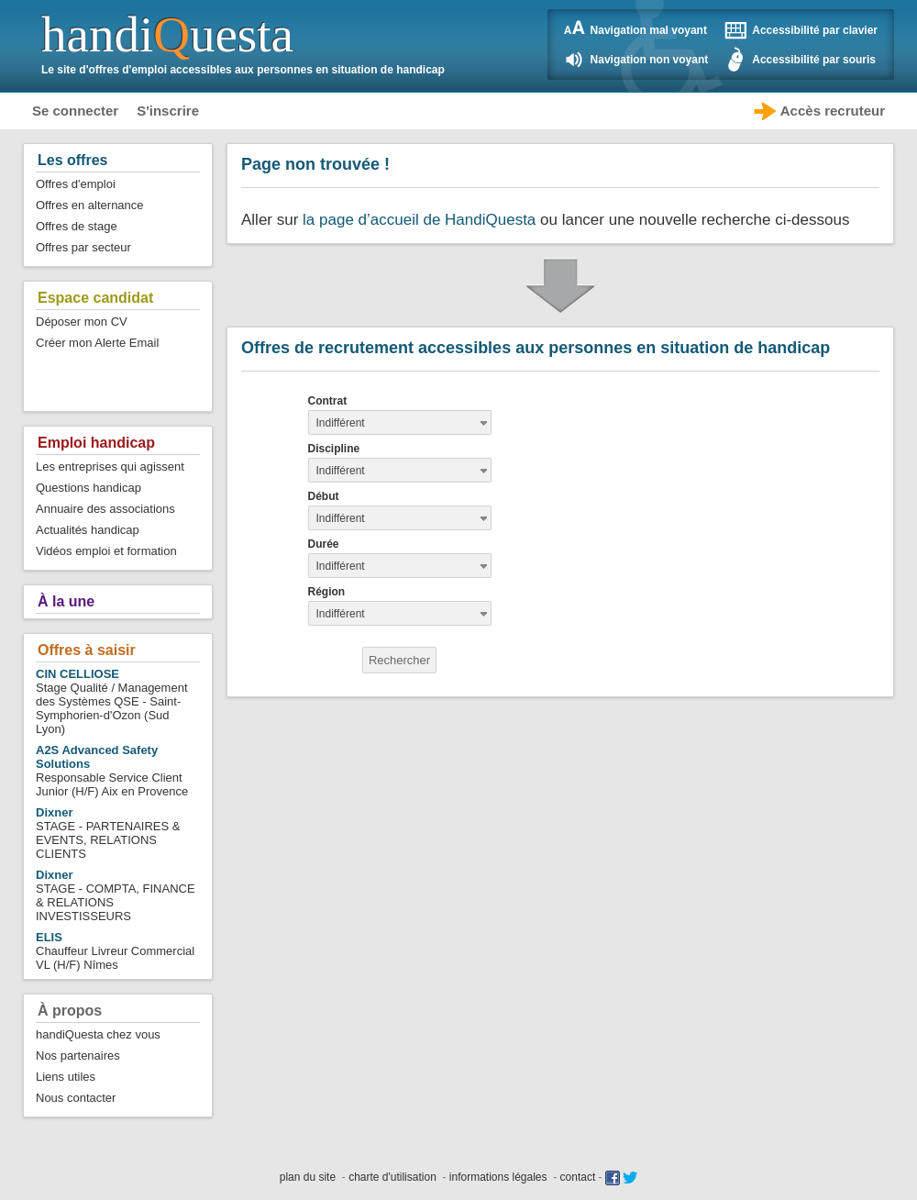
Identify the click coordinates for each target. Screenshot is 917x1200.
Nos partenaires (78, 1055)
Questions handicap (88, 487)
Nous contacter (76, 1098)
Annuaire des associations (105, 509)
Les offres (72, 160)
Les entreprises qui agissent (110, 466)
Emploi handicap (96, 442)
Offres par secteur (83, 247)
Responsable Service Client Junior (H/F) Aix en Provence (112, 770)
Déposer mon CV (81, 321)
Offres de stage (76, 226)
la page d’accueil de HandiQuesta (419, 219)
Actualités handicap (87, 530)
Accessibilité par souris (814, 59)
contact (578, 1177)
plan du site (308, 1177)
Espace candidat (95, 298)
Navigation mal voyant (649, 30)
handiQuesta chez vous (98, 1034)
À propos (70, 1010)
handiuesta (167, 34)
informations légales (498, 1177)
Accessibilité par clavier (815, 30)
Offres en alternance (90, 205)
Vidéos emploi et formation (106, 551)
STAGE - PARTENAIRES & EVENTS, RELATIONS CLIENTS (108, 833)
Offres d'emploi (76, 184)
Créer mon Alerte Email (97, 343)
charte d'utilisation (392, 1177)
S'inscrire (168, 110)
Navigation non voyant (650, 59)
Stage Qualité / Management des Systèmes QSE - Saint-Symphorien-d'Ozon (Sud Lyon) (112, 701)
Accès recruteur (832, 110)
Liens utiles (65, 1076)
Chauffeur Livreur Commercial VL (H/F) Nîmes (115, 951)
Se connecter (75, 110)
